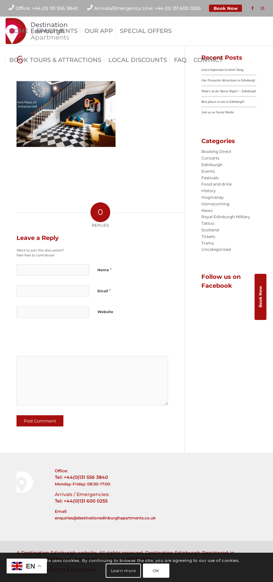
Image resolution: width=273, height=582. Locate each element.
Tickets (208, 236)
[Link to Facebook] (252, 8)
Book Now (226, 8)
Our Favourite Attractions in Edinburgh (228, 80)
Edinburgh (211, 164)
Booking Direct (216, 151)
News (207, 210)
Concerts (210, 158)
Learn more (123, 570)
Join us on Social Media (217, 112)
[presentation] (62, 339)
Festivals (210, 177)
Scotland (210, 229)
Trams (207, 243)
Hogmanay (212, 197)
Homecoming (215, 203)
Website (105, 311)
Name (104, 269)
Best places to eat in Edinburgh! (223, 101)
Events (208, 171)
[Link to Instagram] (262, 8)
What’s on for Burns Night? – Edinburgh (228, 91)
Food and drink (216, 184)
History (208, 190)
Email (104, 290)
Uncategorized (216, 249)
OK (156, 570)
